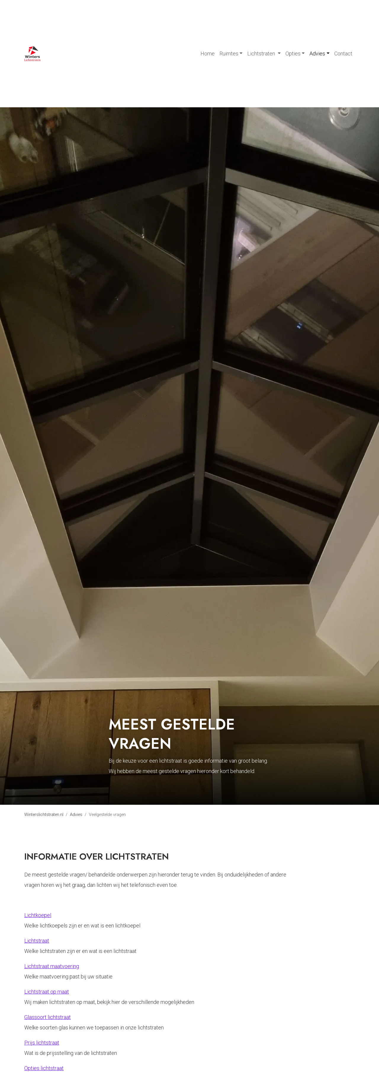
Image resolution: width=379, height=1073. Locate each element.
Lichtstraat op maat (46, 992)
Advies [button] (317, 53)
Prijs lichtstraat (41, 1043)
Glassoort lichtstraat (47, 1017)
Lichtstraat (36, 941)
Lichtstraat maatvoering (51, 966)
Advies (76, 814)
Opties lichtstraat (44, 1068)
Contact (343, 53)
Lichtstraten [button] (261, 53)
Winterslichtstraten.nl (43, 814)
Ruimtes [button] (228, 53)
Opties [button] (293, 53)
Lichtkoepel (37, 915)
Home (207, 53)
